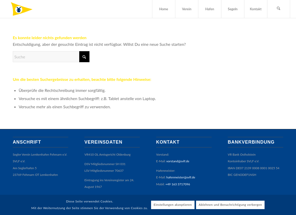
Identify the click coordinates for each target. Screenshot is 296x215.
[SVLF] (25, 9)
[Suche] (278, 9)
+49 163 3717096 (177, 184)
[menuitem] (163, 9)
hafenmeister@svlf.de (180, 177)
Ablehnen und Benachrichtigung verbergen (230, 205)
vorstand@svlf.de (177, 161)
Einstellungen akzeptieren (173, 205)
